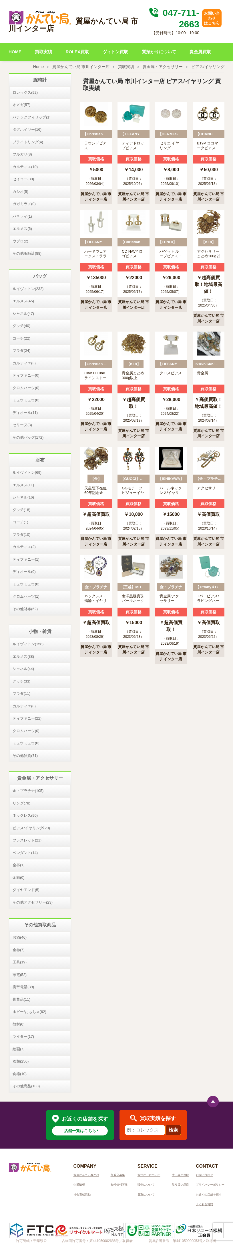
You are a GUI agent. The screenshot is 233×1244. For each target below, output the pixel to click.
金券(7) (19, 950)
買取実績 (43, 51)
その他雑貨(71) (25, 755)
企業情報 (79, 1184)
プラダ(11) (21, 693)
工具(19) (20, 962)
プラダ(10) (21, 534)
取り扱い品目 (180, 1184)
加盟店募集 (118, 1174)
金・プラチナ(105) (28, 791)
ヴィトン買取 (115, 51)
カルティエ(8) (24, 706)
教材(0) (19, 1024)
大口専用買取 (180, 1174)
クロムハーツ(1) (26, 596)
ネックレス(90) (25, 815)
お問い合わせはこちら (212, 18)
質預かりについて (159, 51)
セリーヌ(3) (22, 425)
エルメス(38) (23, 656)
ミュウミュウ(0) (26, 400)
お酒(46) (20, 937)
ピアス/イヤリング (207, 66)
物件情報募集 (119, 1184)
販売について (146, 1184)
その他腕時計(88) (27, 253)
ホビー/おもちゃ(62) (29, 1012)
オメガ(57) (21, 105)
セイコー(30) (23, 179)
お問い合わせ (204, 1174)
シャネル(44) (23, 669)
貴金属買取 (200, 51)
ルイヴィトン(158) (28, 644)
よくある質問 (204, 1204)
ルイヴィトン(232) (28, 289)
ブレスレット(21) (27, 840)
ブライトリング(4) (28, 142)
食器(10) (20, 1074)
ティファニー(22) (27, 718)
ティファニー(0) (26, 375)
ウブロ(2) (20, 241)
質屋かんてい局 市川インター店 (80, 66)
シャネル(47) (23, 313)
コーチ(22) (21, 338)
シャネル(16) (23, 497)
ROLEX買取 (77, 51)
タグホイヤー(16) (27, 129)
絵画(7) (19, 1049)
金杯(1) (19, 865)
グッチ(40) (21, 326)
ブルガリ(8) (22, 154)
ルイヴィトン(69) (27, 472)
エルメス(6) (22, 228)
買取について (146, 1194)
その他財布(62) (25, 609)
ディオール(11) (25, 412)
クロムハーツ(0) (26, 388)
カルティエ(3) (24, 363)
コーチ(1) (20, 522)
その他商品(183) (26, 1086)
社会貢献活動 (82, 1194)
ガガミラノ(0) (24, 204)
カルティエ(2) (24, 547)
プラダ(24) (21, 350)
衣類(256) (21, 1061)
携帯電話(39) (23, 987)
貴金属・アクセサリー (163, 66)
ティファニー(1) (26, 559)
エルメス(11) (23, 485)
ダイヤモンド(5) (26, 890)
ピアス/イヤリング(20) (31, 828)
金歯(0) (19, 877)
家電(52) (20, 975)
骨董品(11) (21, 999)
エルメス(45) (23, 301)
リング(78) (21, 803)
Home (38, 66)
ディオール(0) (24, 571)
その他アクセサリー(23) (33, 902)
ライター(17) (23, 1036)
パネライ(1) (22, 216)
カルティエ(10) (25, 167)
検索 (173, 1129)
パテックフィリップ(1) (32, 117)
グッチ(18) (21, 510)
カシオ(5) (20, 191)
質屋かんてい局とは (86, 1174)
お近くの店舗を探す (209, 1194)
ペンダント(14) (25, 853)
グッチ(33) (21, 681)
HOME (15, 51)
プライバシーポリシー (210, 1184)
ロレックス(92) (25, 92)
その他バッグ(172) (28, 437)
